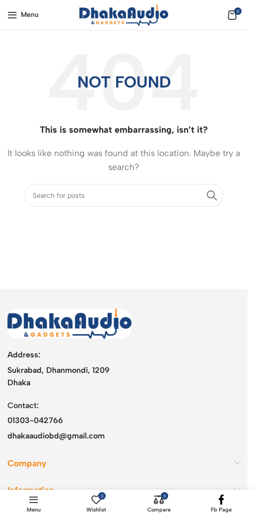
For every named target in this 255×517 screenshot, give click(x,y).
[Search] (124, 195)
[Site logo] (123, 14)
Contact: (23, 405)
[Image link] (69, 323)
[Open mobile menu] (23, 15)
